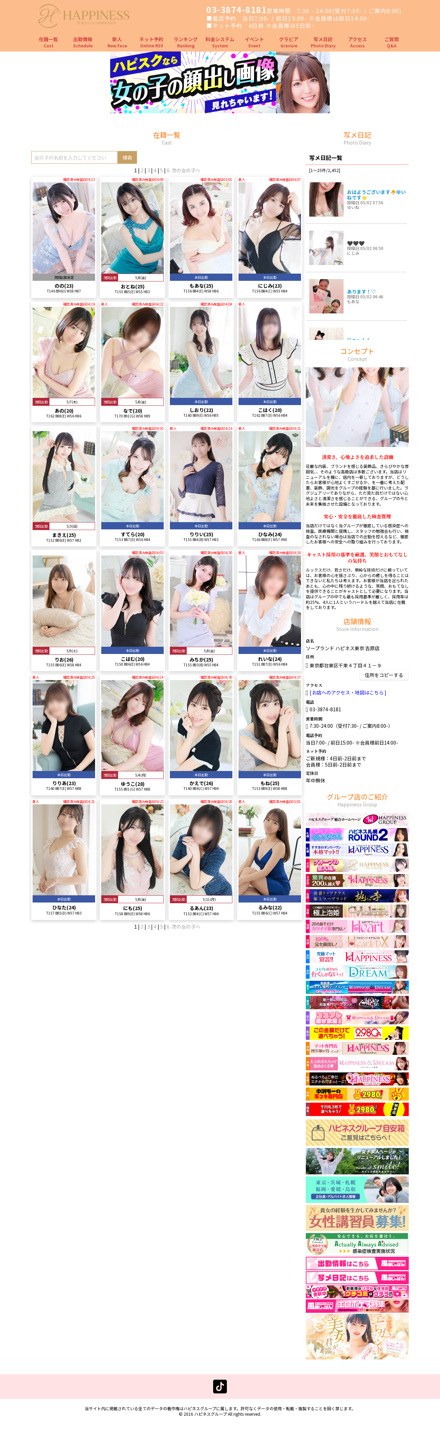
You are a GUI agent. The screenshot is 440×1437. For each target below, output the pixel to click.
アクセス (357, 42)
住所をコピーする (384, 674)
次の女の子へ (186, 170)
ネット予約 (151, 42)
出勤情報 (83, 42)
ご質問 (391, 42)
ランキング (186, 42)
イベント (254, 42)
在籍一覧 (48, 42)
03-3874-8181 (236, 9)
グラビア (288, 42)
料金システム (220, 42)
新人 (117, 42)
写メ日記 (323, 42)
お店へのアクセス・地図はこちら (348, 692)
